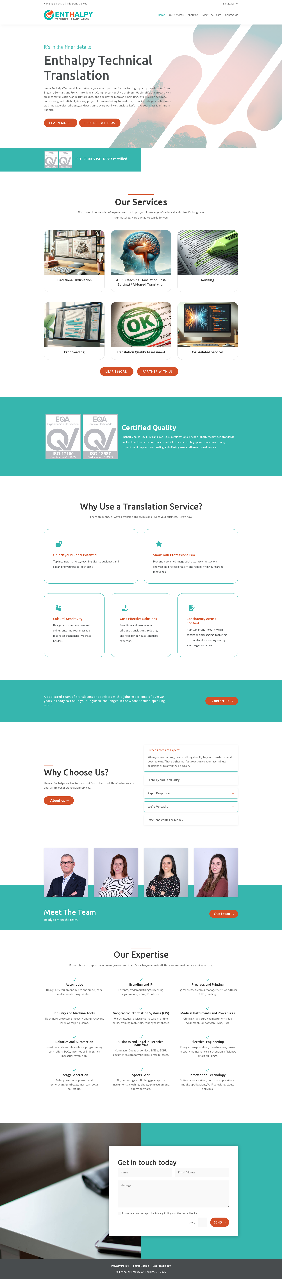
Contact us (220, 701)
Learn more (60, 122)
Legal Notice (141, 1265)
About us (57, 800)
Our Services (176, 15)
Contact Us (231, 15)
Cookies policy (162, 1265)
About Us (193, 15)
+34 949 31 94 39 (54, 3)
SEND (218, 1222)
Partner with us (100, 122)
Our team (222, 914)
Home (161, 15)
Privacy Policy (120, 1265)
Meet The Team (211, 15)
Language (229, 3)
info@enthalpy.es (77, 3)
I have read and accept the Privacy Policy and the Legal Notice (157, 1213)
